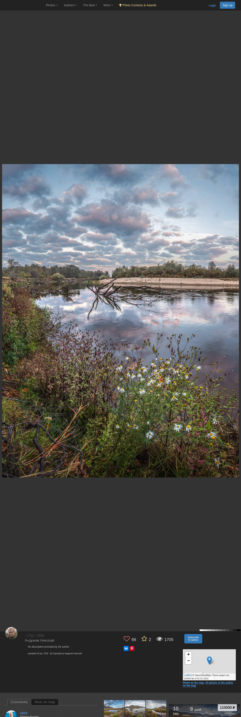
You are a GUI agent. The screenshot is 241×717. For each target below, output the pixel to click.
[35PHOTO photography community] (22, 5)
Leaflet (187, 675)
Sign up (228, 5)
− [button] (188, 661)
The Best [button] (90, 5)
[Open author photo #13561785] (135, 710)
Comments (19, 702)
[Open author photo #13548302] (156, 710)
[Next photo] (236, 313)
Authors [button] (70, 5)
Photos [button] (52, 5)
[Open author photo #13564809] (114, 710)
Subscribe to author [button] (193, 638)
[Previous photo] (3, 313)
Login (212, 5)
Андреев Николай (39, 640)
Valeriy (24, 712)
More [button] (108, 5)
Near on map (45, 702)
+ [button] (188, 655)
